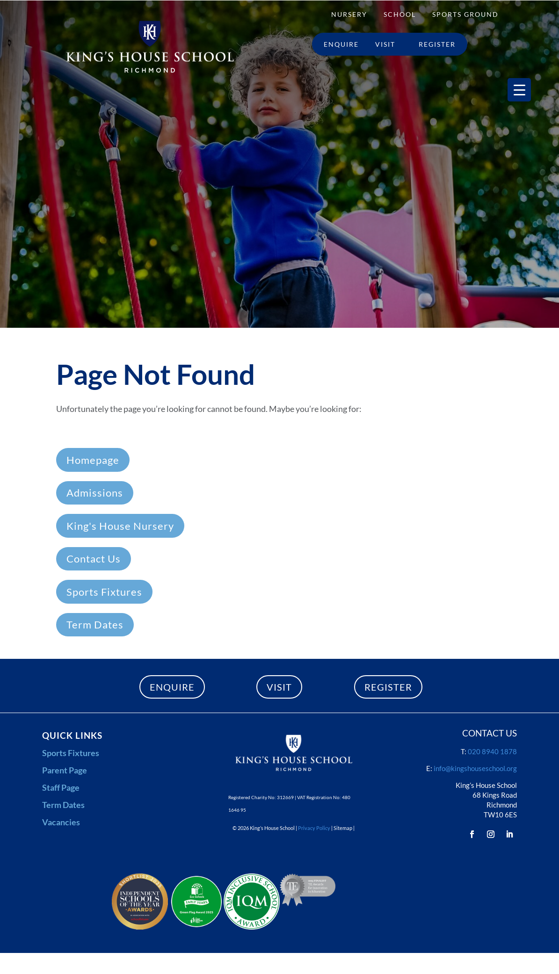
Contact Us (93, 558)
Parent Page (64, 770)
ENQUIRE (172, 687)
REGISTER (388, 687)
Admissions (94, 492)
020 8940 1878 (492, 751)
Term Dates (94, 624)
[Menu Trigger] (519, 89)
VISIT (279, 687)
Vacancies (61, 822)
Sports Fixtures (104, 591)
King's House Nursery (120, 525)
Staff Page (61, 787)
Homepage (92, 460)
